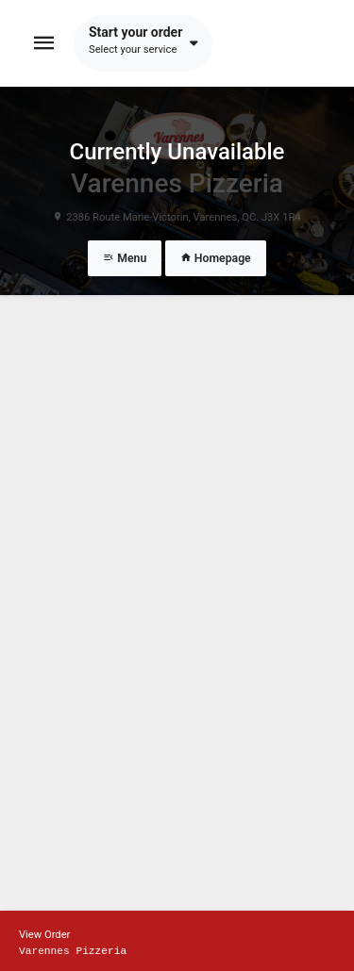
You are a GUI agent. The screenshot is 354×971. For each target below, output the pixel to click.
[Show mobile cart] (177, 941)
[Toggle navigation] (44, 43)
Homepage (215, 258)
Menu (124, 258)
